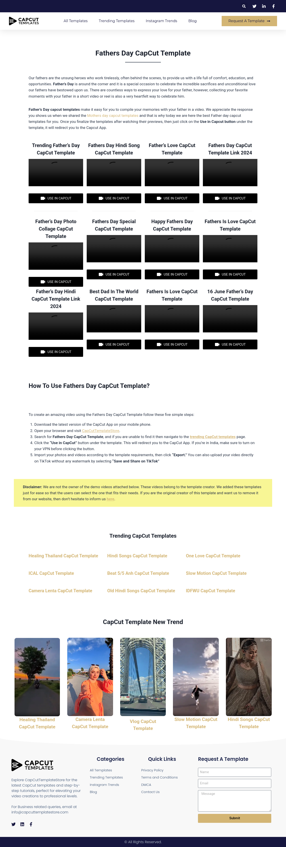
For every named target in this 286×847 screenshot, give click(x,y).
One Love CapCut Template (213, 555)
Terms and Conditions (160, 777)
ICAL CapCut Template (51, 573)
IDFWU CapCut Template (210, 590)
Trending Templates (117, 21)
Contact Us (151, 792)
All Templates (76, 21)
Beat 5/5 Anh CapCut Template (138, 573)
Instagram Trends (161, 21)
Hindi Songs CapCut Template (137, 555)
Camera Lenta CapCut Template (60, 590)
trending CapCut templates (213, 436)
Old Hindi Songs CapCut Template (141, 590)
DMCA (146, 785)
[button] (244, 6)
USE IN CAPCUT (56, 198)
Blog (192, 21)
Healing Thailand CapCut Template (63, 555)
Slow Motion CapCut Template (216, 573)
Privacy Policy (153, 769)
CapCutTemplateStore (100, 430)
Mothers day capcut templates (113, 115)
